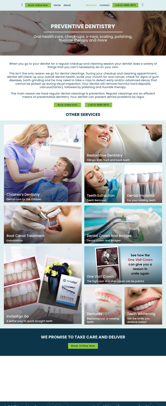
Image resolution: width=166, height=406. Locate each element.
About (67, 5)
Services (91, 5)
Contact (105, 5)
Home (57, 5)
